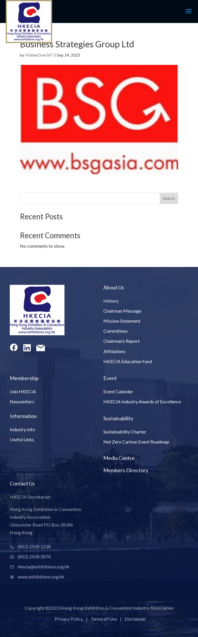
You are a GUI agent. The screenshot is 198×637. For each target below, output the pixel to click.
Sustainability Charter (124, 431)
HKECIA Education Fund (127, 361)
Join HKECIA (23, 391)
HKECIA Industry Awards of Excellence (142, 401)
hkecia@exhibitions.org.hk (43, 566)
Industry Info (22, 429)
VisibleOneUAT (39, 55)
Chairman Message (122, 310)
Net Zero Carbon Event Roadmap (136, 441)
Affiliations (114, 351)
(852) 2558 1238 (34, 546)
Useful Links (22, 439)
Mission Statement (121, 321)
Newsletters (22, 401)
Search (169, 198)
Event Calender (118, 391)
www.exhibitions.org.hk (41, 576)
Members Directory (125, 470)
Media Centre (119, 458)
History (111, 300)
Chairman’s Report (121, 341)
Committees (115, 331)
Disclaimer (135, 618)
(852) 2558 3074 (34, 556)
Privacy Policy (69, 618)
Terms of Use (104, 618)
